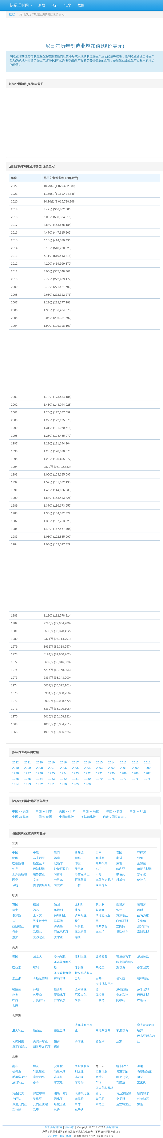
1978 (111, 778)
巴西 (15, 1000)
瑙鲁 (57, 1046)
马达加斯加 (123, 1093)
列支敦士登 (40, 920)
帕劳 (57, 1041)
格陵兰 (16, 989)
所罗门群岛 (19, 1046)
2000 (135, 768)
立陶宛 (120, 926)
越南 (57, 858)
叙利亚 (120, 868)
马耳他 (58, 920)
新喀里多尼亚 (42, 1046)
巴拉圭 (16, 967)
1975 (147, 778)
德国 (36, 904)
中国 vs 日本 (44, 811)
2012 (135, 762)
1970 (63, 784)
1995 (51, 773)
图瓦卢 (100, 1041)
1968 (87, 784)
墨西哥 (58, 989)
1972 (39, 784)
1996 (39, 773)
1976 (135, 778)
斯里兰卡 (39, 863)
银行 (54, 5)
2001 (123, 768)
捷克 (78, 910)
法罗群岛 (143, 926)
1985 (27, 778)
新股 (41, 5)
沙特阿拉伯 (61, 868)
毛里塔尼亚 (19, 1077)
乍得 (99, 1082)
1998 (15, 773)
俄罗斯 (16, 915)
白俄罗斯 (122, 920)
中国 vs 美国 (20, 811)
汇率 (67, 5)
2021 (27, 762)
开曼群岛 (39, 1000)
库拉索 (100, 994)
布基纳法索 (144, 1071)
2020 (39, 762)
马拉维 (16, 1109)
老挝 (119, 858)
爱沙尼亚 (39, 937)
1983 (51, 778)
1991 (99, 773)
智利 (36, 967)
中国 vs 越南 (20, 816)
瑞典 (78, 937)
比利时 (79, 904)
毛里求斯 (60, 1071)
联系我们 (69, 1127)
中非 (78, 1104)
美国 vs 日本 (67, 811)
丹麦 (15, 931)
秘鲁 (15, 994)
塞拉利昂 (39, 1077)
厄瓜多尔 (81, 994)
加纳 (140, 1066)
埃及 (36, 1066)
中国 (15, 852)
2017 (75, 762)
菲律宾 (141, 852)
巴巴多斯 (143, 994)
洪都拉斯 (122, 989)
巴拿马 (100, 1000)
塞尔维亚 (81, 931)
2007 (51, 768)
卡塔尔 (58, 879)
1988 (135, 773)
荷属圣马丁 (123, 956)
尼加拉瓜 (143, 956)
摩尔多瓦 (101, 926)
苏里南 (37, 994)
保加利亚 (60, 915)
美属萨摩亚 (40, 1041)
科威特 (120, 879)
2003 (99, 768)
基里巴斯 (60, 1030)
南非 (15, 1066)
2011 (147, 762)
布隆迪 (120, 1082)
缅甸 (140, 858)
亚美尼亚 (101, 885)
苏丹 (57, 1109)
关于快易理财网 (53, 1127)
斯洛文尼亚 (103, 915)
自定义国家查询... (114, 816)
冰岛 (36, 910)
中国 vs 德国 (91, 811)
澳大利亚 (18, 1030)
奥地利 (58, 910)
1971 (51, 784)
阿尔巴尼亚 (61, 931)
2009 (27, 768)
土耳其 (37, 915)
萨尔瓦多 (60, 1000)
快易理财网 (20, 5)
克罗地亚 (122, 915)
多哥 (36, 1082)
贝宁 (140, 1077)
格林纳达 (143, 978)
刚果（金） (123, 1077)
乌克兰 (100, 931)
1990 (111, 773)
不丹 (99, 874)
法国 (57, 904)
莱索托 (141, 1082)
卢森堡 (58, 926)
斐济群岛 (122, 1030)
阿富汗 (58, 874)
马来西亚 (39, 858)
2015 (99, 762)
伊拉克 (141, 879)
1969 (75, 784)
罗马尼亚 (81, 915)
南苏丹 (79, 1098)
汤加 (119, 1041)
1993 (75, 773)
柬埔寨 (100, 858)
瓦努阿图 (18, 1041)
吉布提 (58, 1077)
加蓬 (140, 1104)
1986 (15, 778)
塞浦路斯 (143, 931)
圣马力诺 (143, 915)
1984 (39, 778)
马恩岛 (37, 931)
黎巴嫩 (79, 868)
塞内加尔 (143, 1093)
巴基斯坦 (18, 863)
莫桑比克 (18, 1093)
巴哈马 (141, 1000)
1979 (99, 778)
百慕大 (100, 978)
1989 (123, 773)
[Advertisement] (84, 28)
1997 (27, 773)
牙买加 (79, 967)
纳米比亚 (122, 1066)
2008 (39, 768)
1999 (147, 768)
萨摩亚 (79, 1041)
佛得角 (16, 1071)
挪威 (36, 926)
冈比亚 (58, 1098)
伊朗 (15, 885)
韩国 (15, 858)
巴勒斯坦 (39, 868)
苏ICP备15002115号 (59, 1136)
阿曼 (15, 879)
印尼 (78, 858)
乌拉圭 (100, 967)
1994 (63, 773)
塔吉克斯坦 (82, 874)
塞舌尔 (100, 1077)
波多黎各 (101, 956)
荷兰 (78, 920)
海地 (36, 989)
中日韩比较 (66, 816)
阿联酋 (58, 885)
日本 (99, 852)
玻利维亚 (81, 956)
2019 (51, 762)
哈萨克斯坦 (144, 868)
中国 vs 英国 (114, 811)
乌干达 (79, 1109)
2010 (15, 768)
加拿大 (37, 956)
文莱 (36, 879)
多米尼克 (143, 967)
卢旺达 (16, 1098)
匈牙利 (100, 910)
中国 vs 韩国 (44, 816)
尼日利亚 (18, 1082)
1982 (63, 778)
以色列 (120, 874)
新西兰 (37, 1030)
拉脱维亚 (18, 926)
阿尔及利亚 (82, 1066)
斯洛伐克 (122, 931)
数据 (80, 5)
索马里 (100, 1104)
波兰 (119, 910)
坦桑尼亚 (101, 1071)
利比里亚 (39, 1071)
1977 (123, 778)
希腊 (140, 910)
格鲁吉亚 (39, 874)
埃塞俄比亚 (82, 1093)
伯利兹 (120, 978)
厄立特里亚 (123, 1104)
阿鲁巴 (79, 1000)
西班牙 (120, 904)
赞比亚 (37, 1098)
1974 (15, 784)
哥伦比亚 (60, 994)
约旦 (15, 868)
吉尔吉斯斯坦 (42, 885)
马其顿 (79, 926)
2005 (75, 768)
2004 (87, 768)
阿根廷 (120, 1000)
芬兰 (15, 920)
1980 (87, 778)
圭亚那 (16, 978)
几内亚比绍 (40, 1104)
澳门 (57, 852)
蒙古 (119, 863)
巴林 (78, 885)
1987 (147, 773)
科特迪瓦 (143, 1098)
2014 (111, 762)
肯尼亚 (100, 1098)
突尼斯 (120, 1098)
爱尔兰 (58, 937)
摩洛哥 (79, 1082)
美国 (15, 956)
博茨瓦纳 (122, 1071)
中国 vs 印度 (138, 811)
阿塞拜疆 (81, 879)
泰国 (119, 852)
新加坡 (79, 852)
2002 (111, 768)
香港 (36, 852)
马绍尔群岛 (103, 1030)
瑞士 (15, 910)
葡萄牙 (141, 904)
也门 (99, 868)
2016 (87, 762)
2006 (63, 768)
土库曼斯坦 (19, 874)
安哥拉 (58, 1066)
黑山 (99, 920)
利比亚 (79, 1071)
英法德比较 (88, 816)
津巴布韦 (39, 1093)
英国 (15, 904)
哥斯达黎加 (40, 978)
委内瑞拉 (60, 956)
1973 (27, 784)
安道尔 (141, 920)
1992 (87, 773)
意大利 (100, 904)
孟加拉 (141, 863)
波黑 (15, 937)
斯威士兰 (60, 1104)
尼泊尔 (58, 863)
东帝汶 (141, 874)
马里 (36, 1109)
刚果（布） (61, 1093)
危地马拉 (122, 994)
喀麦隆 (58, 1082)
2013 (123, 762)
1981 (75, 778)
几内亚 (79, 1077)
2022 (15, 762)
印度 (78, 863)
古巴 (15, 1005)
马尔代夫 (101, 863)
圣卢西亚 (81, 989)
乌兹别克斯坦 (104, 879)
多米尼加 (143, 989)
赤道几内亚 (19, 1104)
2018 (63, 762)
